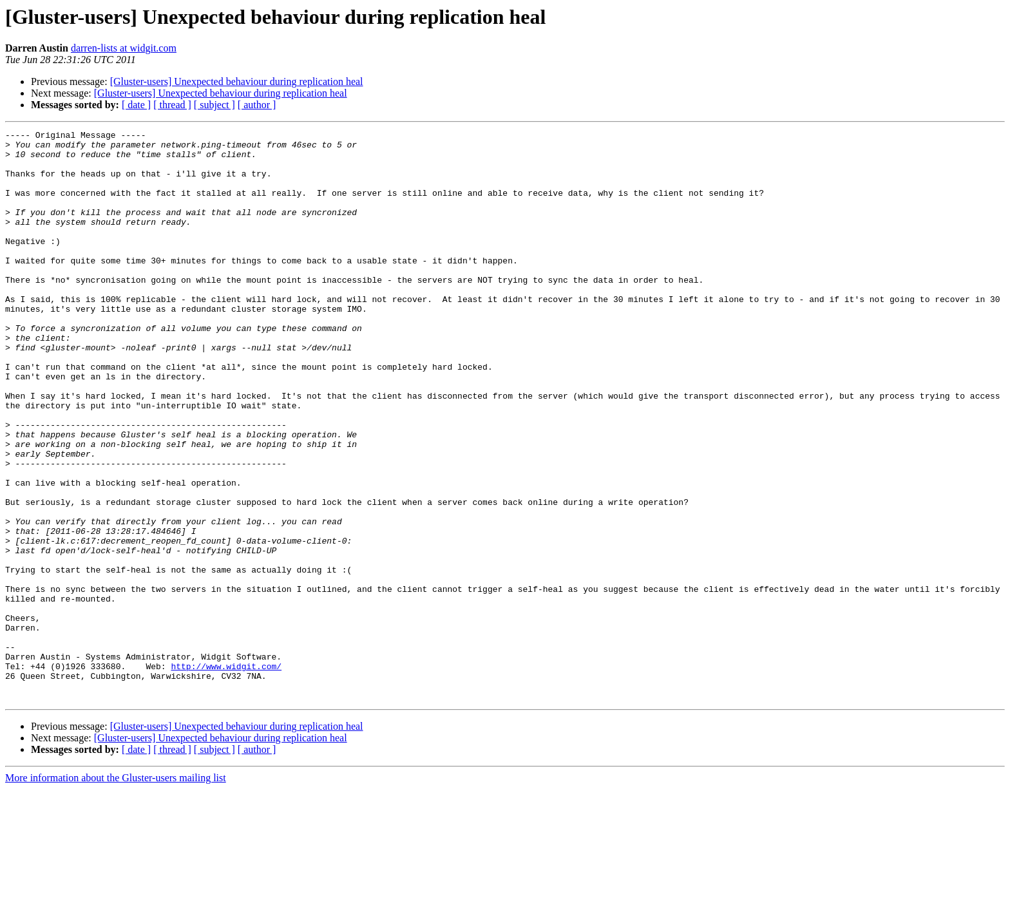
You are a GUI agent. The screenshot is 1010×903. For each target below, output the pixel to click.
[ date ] (136, 104)
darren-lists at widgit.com (123, 48)
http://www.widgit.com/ (226, 774)
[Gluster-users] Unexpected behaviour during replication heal (236, 81)
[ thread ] (172, 104)
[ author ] (257, 104)
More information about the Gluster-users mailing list (115, 891)
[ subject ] (214, 104)
